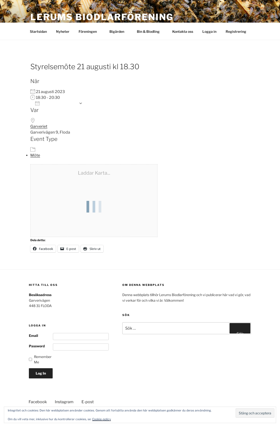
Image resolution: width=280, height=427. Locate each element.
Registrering (236, 31)
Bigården (119, 31)
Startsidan (38, 31)
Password (37, 346)
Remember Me (42, 359)
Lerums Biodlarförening (101, 17)
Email (33, 335)
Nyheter (62, 31)
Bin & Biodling (150, 31)
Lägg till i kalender (55, 103)
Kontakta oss (182, 31)
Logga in (209, 31)
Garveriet (38, 126)
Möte (35, 155)
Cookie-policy (101, 419)
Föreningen (90, 31)
